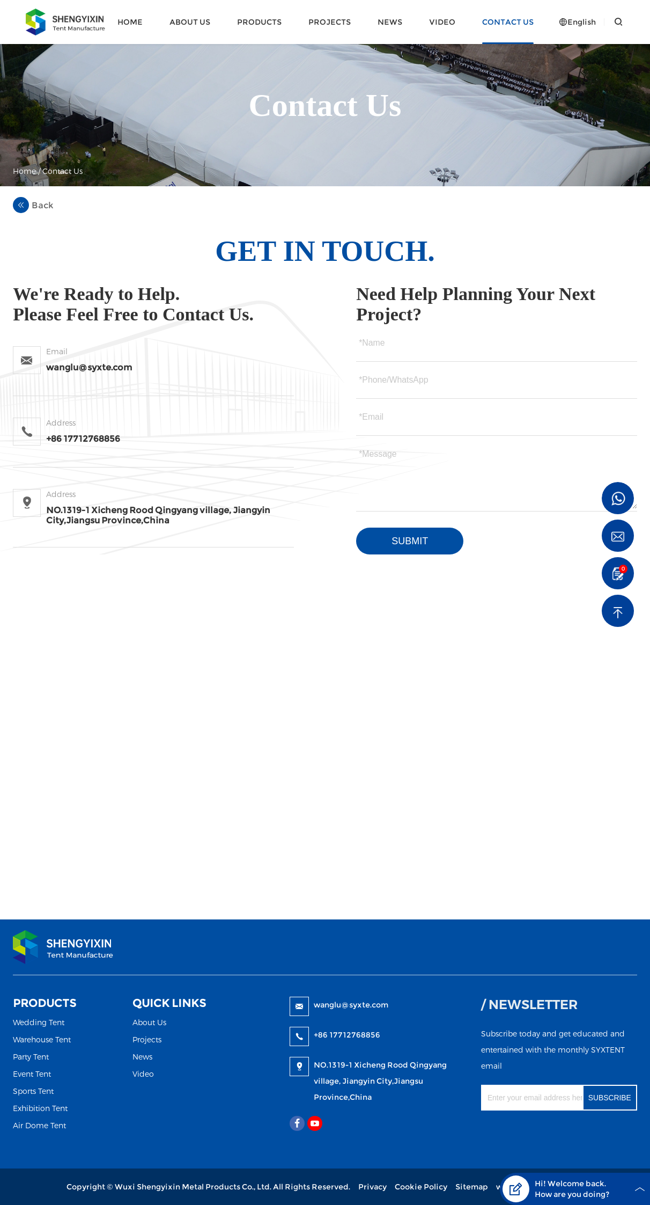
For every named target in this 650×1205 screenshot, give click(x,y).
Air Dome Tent (39, 1125)
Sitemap (471, 1187)
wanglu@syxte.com (351, 1005)
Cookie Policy (421, 1187)
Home (130, 22)
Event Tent (32, 1073)
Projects (329, 22)
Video (442, 22)
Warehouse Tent (42, 1039)
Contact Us (508, 22)
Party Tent (31, 1056)
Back (33, 205)
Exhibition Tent (40, 1108)
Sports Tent (33, 1091)
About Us (189, 22)
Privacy (372, 1187)
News (390, 22)
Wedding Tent (38, 1022)
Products (259, 22)
